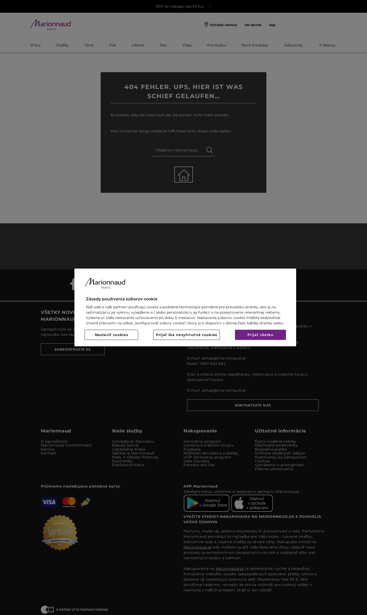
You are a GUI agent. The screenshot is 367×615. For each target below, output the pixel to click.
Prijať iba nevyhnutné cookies (186, 335)
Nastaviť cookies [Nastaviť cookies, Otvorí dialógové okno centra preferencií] (111, 335)
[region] (185, 307)
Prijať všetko (260, 335)
